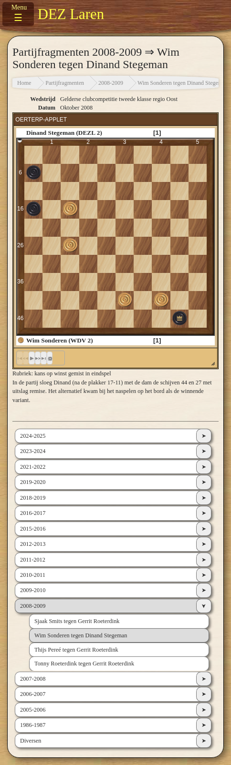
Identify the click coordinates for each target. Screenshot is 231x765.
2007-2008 (32, 678)
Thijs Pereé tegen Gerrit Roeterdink (76, 649)
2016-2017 (32, 513)
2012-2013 (32, 544)
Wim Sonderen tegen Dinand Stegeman (182, 83)
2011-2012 (32, 559)
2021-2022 (32, 466)
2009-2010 (32, 590)
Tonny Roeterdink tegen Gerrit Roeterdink (84, 663)
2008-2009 (110, 83)
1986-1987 (32, 725)
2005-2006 (32, 709)
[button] (32, 358)
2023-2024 (32, 451)
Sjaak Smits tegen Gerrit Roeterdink (77, 621)
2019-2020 (32, 482)
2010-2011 (32, 575)
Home (24, 83)
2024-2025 (32, 436)
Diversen (30, 740)
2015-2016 (32, 528)
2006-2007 (32, 694)
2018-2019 (32, 497)
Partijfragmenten (64, 83)
